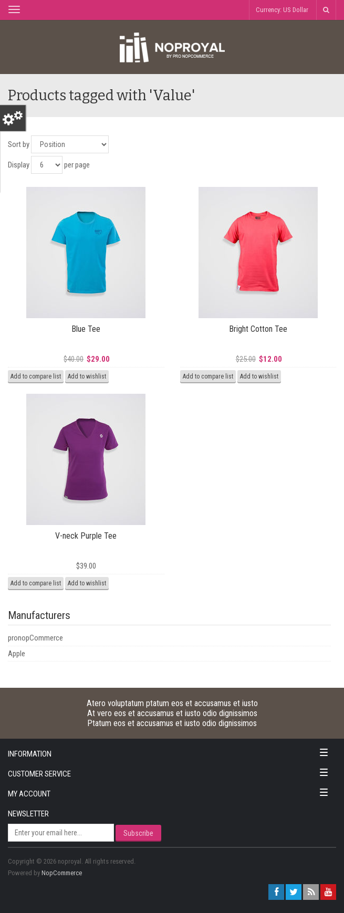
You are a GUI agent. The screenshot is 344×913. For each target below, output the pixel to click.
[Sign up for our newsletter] (61, 833)
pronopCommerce (35, 638)
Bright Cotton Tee (258, 329)
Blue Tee (85, 329)
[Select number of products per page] (46, 165)
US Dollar (295, 10)
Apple (16, 653)
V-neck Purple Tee (86, 536)
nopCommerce (61, 873)
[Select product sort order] (70, 144)
